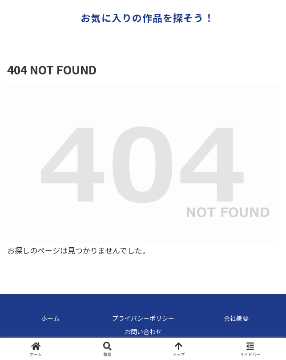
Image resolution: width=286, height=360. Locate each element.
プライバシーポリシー (143, 318)
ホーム (50, 318)
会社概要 (236, 318)
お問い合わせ (143, 331)
